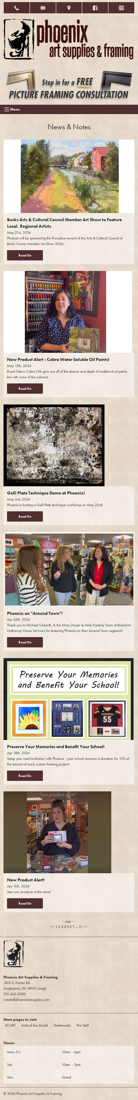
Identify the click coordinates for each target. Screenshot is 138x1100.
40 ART (10, 1025)
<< (52, 927)
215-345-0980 (15, 994)
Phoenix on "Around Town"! (35, 613)
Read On (25, 255)
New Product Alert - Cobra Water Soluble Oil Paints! (58, 359)
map (42, 988)
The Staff (82, 1025)
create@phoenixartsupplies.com (26, 999)
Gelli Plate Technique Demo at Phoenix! (46, 493)
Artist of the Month (34, 1025)
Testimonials (62, 1025)
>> (85, 927)
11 (80, 927)
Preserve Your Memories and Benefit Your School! (55, 747)
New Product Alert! (26, 880)
